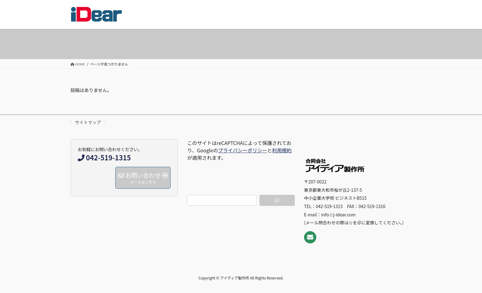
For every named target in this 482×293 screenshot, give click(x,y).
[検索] (277, 200)
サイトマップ (88, 122)
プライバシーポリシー (242, 150)
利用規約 (282, 150)
